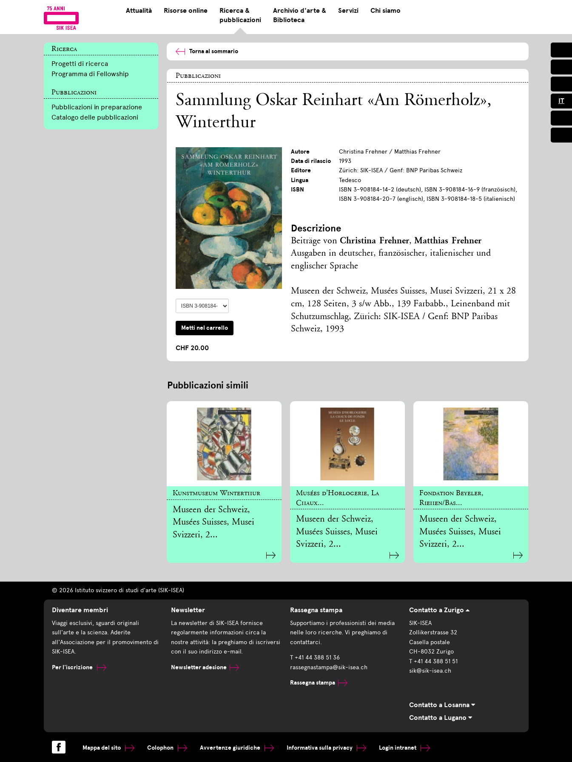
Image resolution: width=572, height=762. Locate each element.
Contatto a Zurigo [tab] (439, 610)
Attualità (139, 10)
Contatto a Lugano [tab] (440, 717)
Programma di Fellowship (90, 74)
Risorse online (186, 10)
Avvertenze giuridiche (237, 747)
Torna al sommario (207, 51)
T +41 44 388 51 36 (315, 657)
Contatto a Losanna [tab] (442, 705)
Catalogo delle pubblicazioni (94, 117)
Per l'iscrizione (79, 667)
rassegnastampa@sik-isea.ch (328, 667)
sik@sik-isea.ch (430, 670)
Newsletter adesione (205, 667)
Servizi (348, 10)
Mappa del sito (108, 747)
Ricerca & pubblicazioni (240, 15)
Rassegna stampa (318, 682)
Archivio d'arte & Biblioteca (299, 15)
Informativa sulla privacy (326, 747)
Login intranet (404, 747)
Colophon (167, 747)
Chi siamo (385, 10)
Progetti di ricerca (79, 64)
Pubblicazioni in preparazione (96, 107)
